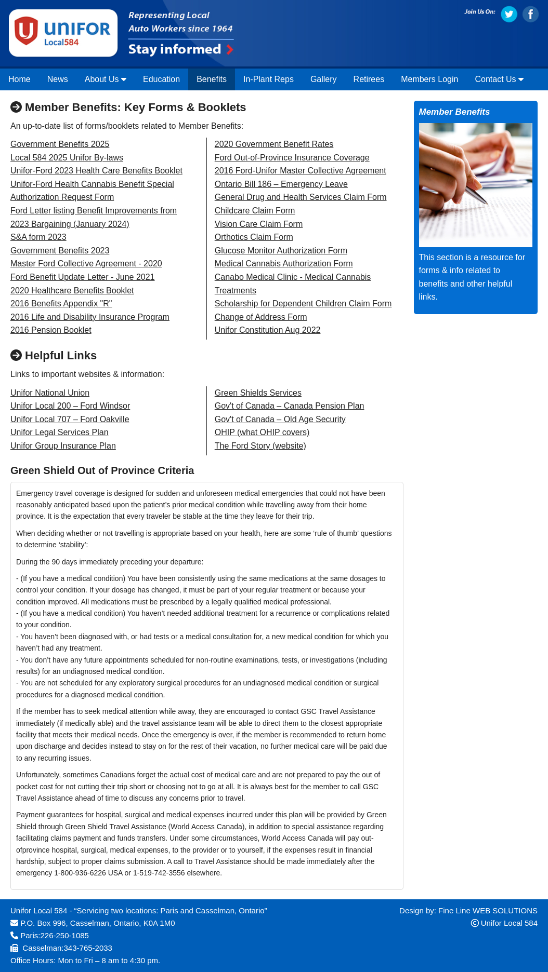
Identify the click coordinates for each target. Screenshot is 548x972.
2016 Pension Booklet (51, 330)
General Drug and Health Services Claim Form (301, 197)
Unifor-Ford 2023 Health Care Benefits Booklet (96, 170)
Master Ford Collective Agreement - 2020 (86, 263)
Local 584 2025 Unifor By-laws (66, 157)
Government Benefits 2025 (59, 144)
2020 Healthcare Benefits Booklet (72, 290)
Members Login (429, 79)
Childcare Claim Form (255, 210)
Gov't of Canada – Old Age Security (280, 419)
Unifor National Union (49, 392)
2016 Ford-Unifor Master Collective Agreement (300, 170)
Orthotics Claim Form (254, 237)
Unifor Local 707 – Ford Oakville (69, 419)
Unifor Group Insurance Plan (63, 445)
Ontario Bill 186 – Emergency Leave (281, 184)
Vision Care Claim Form (259, 224)
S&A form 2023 (38, 237)
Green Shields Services (258, 392)
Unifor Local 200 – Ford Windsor (70, 405)
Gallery (323, 79)
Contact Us (499, 79)
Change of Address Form (261, 317)
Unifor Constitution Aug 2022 (268, 330)
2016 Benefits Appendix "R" (61, 303)
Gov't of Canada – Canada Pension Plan (289, 405)
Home (19, 79)
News (57, 79)
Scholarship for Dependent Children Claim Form (303, 303)
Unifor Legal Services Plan (59, 432)
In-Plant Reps (268, 79)
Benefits (212, 79)
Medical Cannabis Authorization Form (284, 263)
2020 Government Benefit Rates (274, 144)
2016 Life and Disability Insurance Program (89, 317)
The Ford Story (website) (260, 445)
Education (161, 79)
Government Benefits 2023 (59, 250)
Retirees (369, 79)
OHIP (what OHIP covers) (262, 432)
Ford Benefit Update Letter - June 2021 (82, 277)
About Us (105, 79)
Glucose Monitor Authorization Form (281, 250)
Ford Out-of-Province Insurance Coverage (292, 157)
